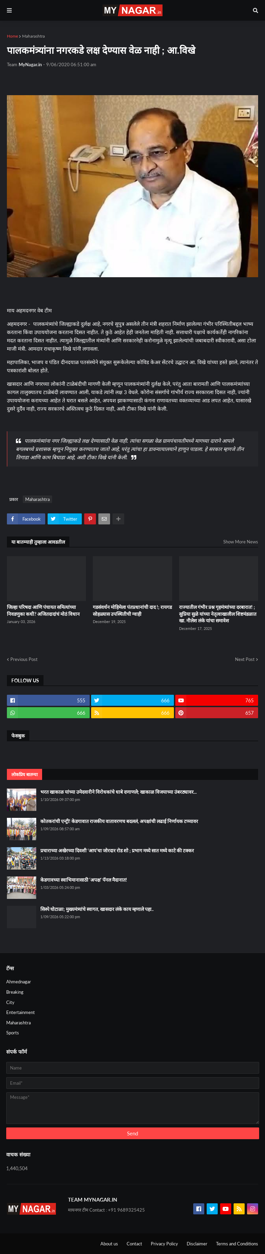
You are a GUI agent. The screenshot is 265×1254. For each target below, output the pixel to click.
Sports (12, 1032)
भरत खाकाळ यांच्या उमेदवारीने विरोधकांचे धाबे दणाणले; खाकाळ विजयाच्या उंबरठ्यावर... (118, 792)
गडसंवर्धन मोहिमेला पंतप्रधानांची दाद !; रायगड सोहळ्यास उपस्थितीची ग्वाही (132, 610)
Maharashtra (33, 36)
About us (109, 1243)
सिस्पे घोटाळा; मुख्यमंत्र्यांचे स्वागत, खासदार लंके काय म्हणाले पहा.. (97, 909)
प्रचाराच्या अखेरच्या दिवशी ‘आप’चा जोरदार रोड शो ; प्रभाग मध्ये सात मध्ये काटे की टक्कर (117, 850)
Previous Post (24, 659)
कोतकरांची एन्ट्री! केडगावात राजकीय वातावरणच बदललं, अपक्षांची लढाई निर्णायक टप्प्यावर (119, 821)
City (10, 1002)
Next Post (245, 659)
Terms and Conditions (237, 1243)
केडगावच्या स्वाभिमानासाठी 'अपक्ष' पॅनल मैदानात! (83, 880)
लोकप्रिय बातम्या (24, 774)
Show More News (240, 541)
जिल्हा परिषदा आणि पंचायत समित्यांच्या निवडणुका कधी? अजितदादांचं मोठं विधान (43, 610)
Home (12, 36)
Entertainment (20, 1012)
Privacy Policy (164, 1243)
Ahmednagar (18, 981)
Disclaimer (197, 1243)
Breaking (14, 992)
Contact (134, 1243)
